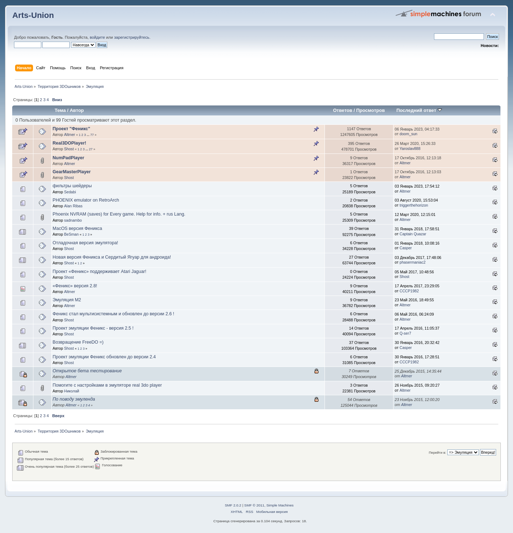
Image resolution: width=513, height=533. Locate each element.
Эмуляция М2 (67, 299)
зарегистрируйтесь (131, 37)
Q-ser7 (405, 333)
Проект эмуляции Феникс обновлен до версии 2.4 (104, 356)
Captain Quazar (413, 234)
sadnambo (73, 220)
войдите (97, 37)
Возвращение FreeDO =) (78, 342)
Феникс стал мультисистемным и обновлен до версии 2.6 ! (113, 313)
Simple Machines (280, 505)
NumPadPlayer (68, 157)
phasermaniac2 (412, 262)
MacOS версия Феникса (77, 228)
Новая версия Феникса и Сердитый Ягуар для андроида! (112, 257)
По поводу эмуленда (74, 399)
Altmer (69, 134)
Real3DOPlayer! (70, 143)
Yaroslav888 (410, 148)
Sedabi (70, 192)
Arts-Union (33, 15)
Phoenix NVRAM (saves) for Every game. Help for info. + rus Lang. (119, 214)
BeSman (71, 234)
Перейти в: (437, 452)
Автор (77, 110)
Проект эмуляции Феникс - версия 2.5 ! (93, 328)
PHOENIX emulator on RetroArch (86, 200)
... (88, 135)
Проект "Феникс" (71, 128)
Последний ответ (419, 110)
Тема (60, 110)
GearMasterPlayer (72, 171)
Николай (71, 391)
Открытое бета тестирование (87, 370)
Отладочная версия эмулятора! (85, 242)
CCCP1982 (409, 291)
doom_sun (408, 134)
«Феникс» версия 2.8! (75, 285)
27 (91, 149)
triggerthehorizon (414, 205)
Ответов (343, 110)
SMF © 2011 (254, 505)
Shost (69, 149)
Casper (406, 248)
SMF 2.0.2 (233, 505)
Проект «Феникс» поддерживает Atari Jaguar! (99, 271)
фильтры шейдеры (72, 185)
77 (92, 135)
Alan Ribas (73, 206)
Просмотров (370, 110)
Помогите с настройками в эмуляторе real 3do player (107, 385)
